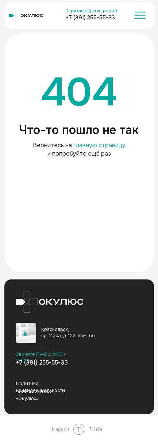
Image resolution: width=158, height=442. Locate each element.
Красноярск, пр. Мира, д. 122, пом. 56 (68, 333)
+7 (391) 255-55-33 (90, 17)
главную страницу (99, 145)
